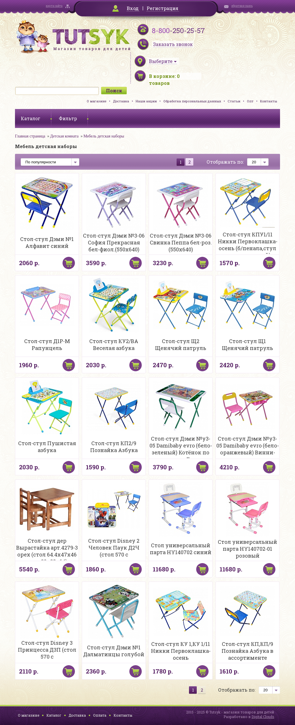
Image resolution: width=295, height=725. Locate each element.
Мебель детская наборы (104, 136)
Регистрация (162, 8)
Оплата (99, 715)
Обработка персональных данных (192, 101)
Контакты (268, 101)
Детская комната (64, 136)
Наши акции (146, 101)
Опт (250, 101)
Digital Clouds (262, 716)
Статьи (234, 101)
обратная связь (242, 6)
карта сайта (54, 6)
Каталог (53, 715)
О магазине (96, 101)
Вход (133, 8)
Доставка (121, 101)
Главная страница (30, 136)
